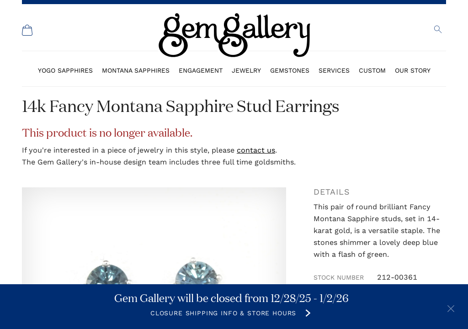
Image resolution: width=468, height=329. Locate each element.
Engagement (201, 70)
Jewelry (246, 70)
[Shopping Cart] (27, 30)
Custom (372, 70)
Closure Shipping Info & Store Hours (223, 313)
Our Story (413, 70)
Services (334, 70)
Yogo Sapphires (65, 70)
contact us (256, 150)
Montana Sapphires (136, 70)
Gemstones (289, 70)
